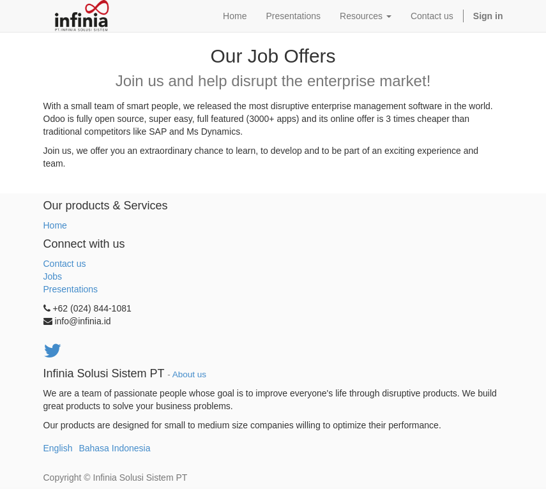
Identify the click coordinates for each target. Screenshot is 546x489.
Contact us (64, 264)
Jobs (53, 276)
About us (189, 374)
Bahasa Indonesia (114, 448)
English (58, 448)
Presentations (70, 289)
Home (55, 225)
